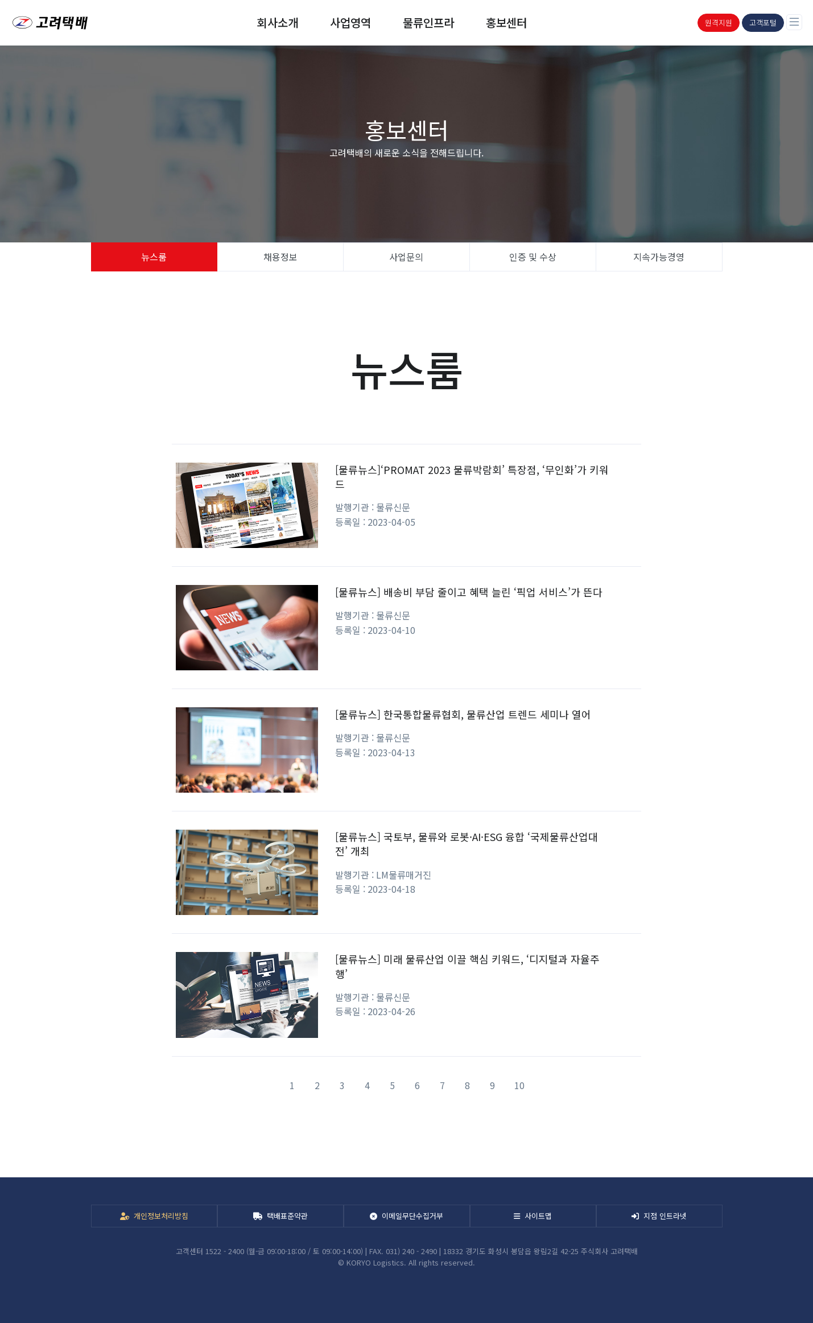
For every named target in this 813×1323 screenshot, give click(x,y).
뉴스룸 (154, 256)
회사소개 (277, 22)
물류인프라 (428, 22)
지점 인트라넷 (659, 1215)
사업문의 (406, 256)
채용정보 (280, 256)
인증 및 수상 (532, 256)
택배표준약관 (280, 1215)
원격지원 (718, 22)
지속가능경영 (658, 256)
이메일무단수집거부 (406, 1215)
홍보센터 (506, 22)
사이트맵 (533, 1215)
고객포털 (763, 22)
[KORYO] (47, 23)
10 (519, 1085)
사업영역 (350, 22)
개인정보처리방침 (154, 1215)
